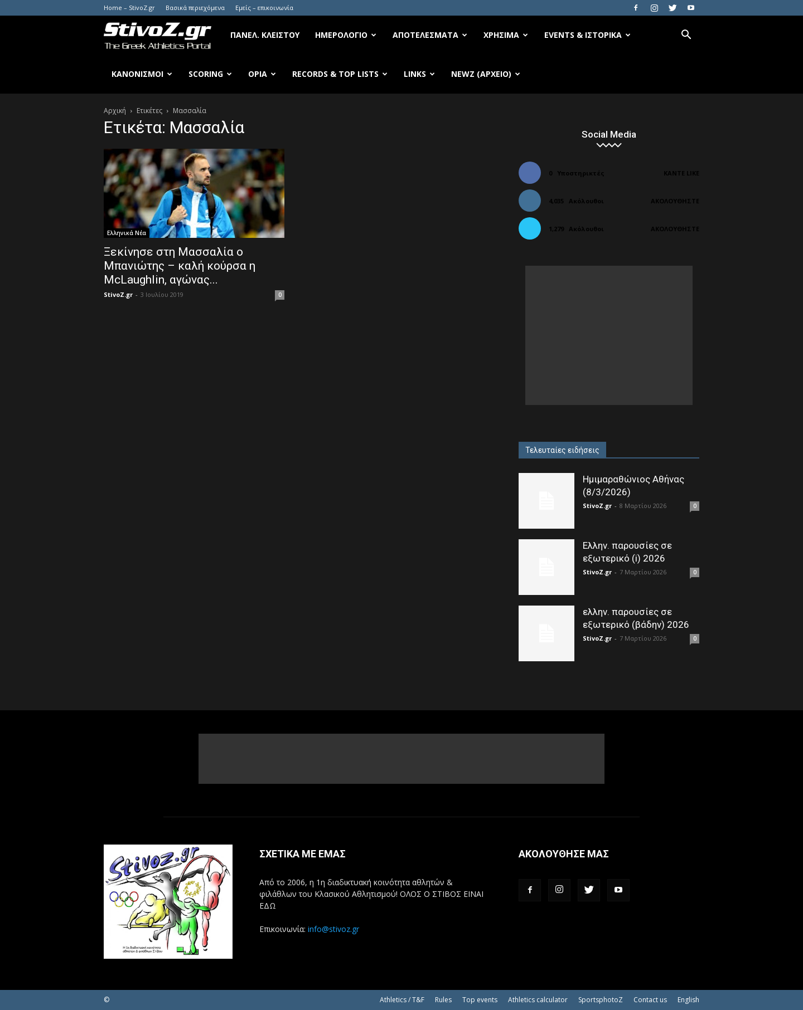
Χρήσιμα (505, 35)
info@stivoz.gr (333, 929)
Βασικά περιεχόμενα (195, 7)
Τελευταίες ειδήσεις (562, 450)
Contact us (650, 999)
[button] (686, 36)
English (688, 999)
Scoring (210, 74)
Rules (443, 999)
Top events (479, 999)
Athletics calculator (538, 999)
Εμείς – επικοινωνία (264, 7)
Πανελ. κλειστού (264, 35)
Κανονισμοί (142, 74)
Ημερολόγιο (345, 35)
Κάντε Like (681, 173)
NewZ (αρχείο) (485, 74)
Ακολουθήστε (675, 201)
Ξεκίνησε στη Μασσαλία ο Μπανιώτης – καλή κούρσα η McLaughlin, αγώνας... (179, 265)
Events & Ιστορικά (587, 35)
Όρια (262, 74)
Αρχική (115, 110)
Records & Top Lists (340, 74)
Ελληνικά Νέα (126, 233)
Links (419, 74)
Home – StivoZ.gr (129, 7)
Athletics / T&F (402, 999)
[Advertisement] (609, 335)
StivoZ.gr (118, 294)
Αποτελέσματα (430, 35)
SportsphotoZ (600, 999)
